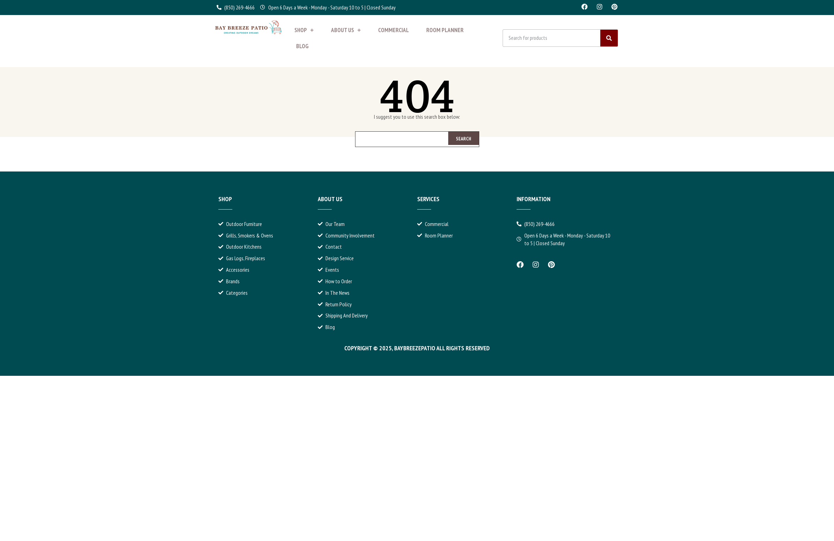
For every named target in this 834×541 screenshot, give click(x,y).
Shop (304, 30)
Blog (302, 46)
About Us (346, 30)
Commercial (393, 30)
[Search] (609, 38)
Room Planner (445, 30)
